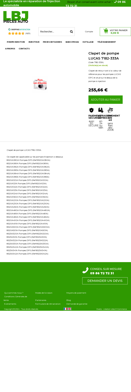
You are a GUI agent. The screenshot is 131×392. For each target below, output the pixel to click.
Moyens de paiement (76, 293)
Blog (68, 300)
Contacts (24, 48)
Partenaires (40, 300)
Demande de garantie (76, 304)
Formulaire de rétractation (48, 304)
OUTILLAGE (88, 42)
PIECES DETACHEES (52, 42)
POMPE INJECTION (16, 42)
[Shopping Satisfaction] (19, 30)
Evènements (10, 304)
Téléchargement (106, 42)
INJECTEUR (34, 42)
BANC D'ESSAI (72, 42)
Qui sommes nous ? (13, 293)
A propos (10, 48)
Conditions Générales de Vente (15, 298)
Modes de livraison (43, 293)
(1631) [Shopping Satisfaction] (27, 33)
